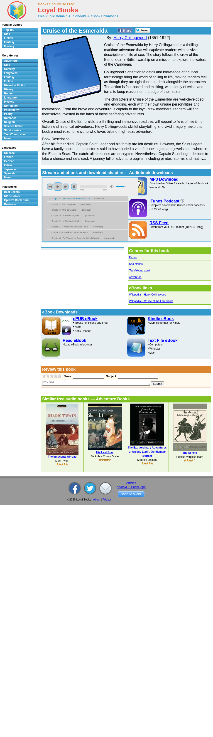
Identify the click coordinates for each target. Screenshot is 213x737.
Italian (8, 165)
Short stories (12, 130)
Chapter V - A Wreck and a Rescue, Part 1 (69, 227)
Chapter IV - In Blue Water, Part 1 (66, 215)
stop (74, 186)
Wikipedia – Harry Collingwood (147, 294)
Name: (67, 376)
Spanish (9, 173)
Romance (10, 118)
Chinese (9, 153)
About (96, 499)
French (8, 157)
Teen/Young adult (139, 270)
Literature (10, 97)
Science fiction (13, 126)
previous (50, 186)
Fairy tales (10, 73)
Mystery (9, 46)
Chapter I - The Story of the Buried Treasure (71, 198)
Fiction (133, 257)
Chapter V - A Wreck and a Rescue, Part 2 (69, 232)
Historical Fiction (15, 85)
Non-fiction (11, 105)
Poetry (8, 114)
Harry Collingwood (130, 37)
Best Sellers (12, 192)
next (65, 186)
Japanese (10, 169)
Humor (8, 93)
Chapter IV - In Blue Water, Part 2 (66, 221)
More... (8, 138)
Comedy (9, 69)
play (57, 186)
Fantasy (9, 42)
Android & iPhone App (131, 487)
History (8, 89)
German (9, 161)
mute (112, 186)
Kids (7, 34)
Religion (9, 122)
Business (10, 204)
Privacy (107, 499)
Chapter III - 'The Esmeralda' (63, 210)
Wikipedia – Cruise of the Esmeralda (151, 301)
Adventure (135, 277)
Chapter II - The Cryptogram (63, 204)
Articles (131, 483)
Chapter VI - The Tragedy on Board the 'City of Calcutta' (75, 238)
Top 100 (9, 30)
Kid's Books (12, 196)
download (99, 198)
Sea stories (136, 264)
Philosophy (11, 109)
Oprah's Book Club (16, 200)
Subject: (111, 376)
